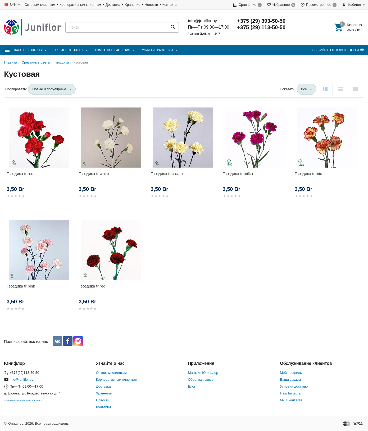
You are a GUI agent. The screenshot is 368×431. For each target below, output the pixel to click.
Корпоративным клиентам (80, 5)
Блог (192, 386)
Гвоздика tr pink (21, 286)
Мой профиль (291, 373)
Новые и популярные (49, 89)
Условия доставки (294, 386)
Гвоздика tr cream (167, 173)
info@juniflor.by (202, 21)
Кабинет (351, 5)
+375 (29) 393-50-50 (261, 21)
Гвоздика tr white (94, 173)
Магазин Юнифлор (203, 373)
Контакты (169, 5)
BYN (13, 5)
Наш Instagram (291, 393)
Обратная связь (200, 379)
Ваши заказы (290, 379)
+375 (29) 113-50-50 (261, 27)
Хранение (132, 5)
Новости (151, 5)
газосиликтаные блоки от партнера (23, 400)
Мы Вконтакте (291, 400)
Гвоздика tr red (20, 173)
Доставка (113, 5)
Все (304, 89)
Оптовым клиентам (40, 5)
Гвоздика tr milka (238, 173)
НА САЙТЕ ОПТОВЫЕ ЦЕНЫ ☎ (338, 50)
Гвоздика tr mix (308, 173)
